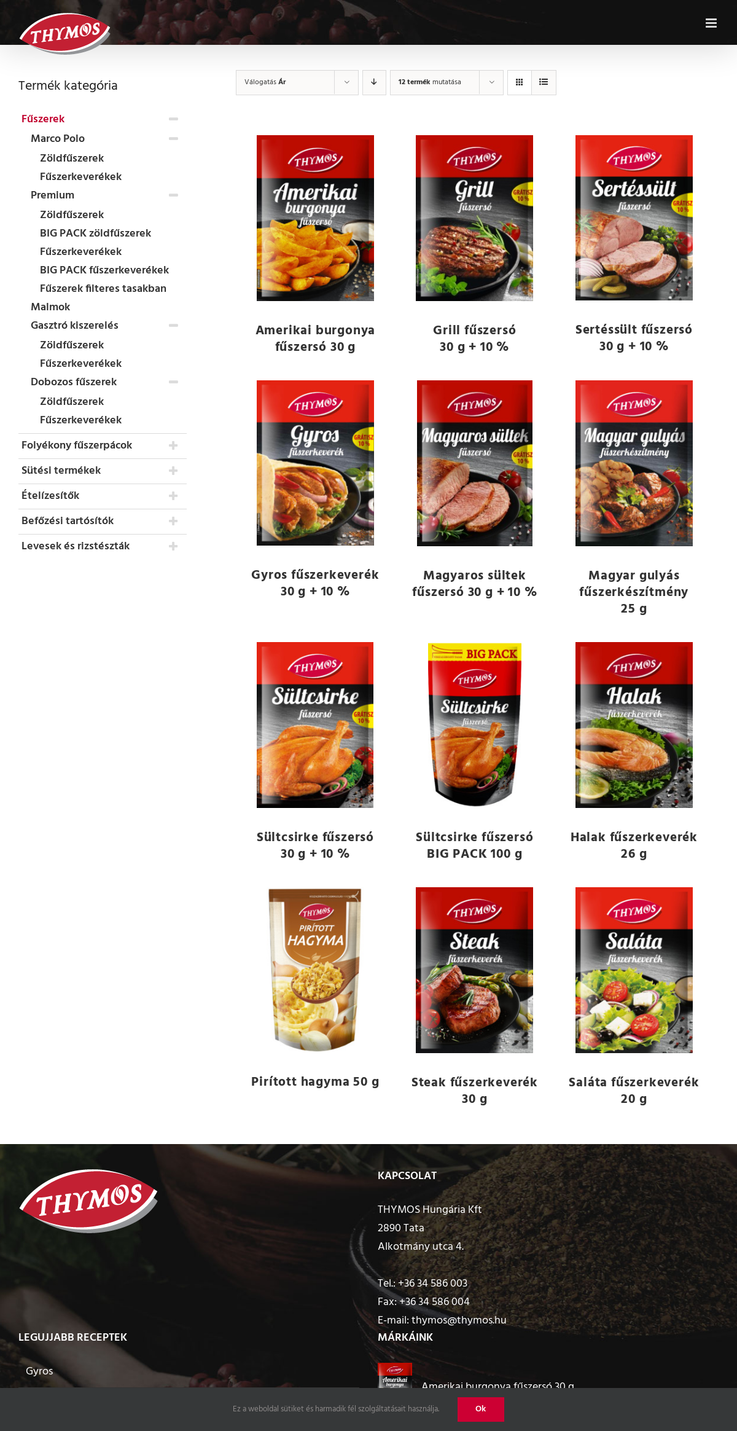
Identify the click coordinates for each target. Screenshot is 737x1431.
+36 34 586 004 (434, 1302)
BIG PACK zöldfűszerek (95, 234)
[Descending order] (374, 82)
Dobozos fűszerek (74, 382)
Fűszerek (42, 119)
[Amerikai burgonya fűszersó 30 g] (315, 218)
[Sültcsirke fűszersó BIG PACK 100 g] (475, 725)
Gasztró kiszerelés (75, 326)
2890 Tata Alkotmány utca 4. (421, 1238)
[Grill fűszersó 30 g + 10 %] (475, 218)
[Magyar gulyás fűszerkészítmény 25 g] (634, 463)
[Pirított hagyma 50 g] (315, 970)
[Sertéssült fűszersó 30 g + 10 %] (634, 217)
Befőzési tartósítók (67, 521)
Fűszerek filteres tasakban (103, 289)
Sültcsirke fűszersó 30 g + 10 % (315, 846)
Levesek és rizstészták (75, 546)
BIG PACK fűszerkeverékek (104, 271)
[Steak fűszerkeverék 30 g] (475, 970)
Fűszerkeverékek (81, 177)
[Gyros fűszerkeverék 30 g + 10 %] (315, 463)
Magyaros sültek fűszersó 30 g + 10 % (474, 584)
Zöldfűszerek (72, 159)
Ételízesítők (50, 496)
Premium (52, 196)
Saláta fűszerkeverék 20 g (634, 1091)
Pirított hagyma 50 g (315, 1082)
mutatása (430, 82)
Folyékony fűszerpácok (76, 446)
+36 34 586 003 (432, 1284)
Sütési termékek (61, 471)
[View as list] (544, 83)
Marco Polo (58, 139)
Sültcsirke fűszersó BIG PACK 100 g (474, 846)
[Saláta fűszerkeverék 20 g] (634, 970)
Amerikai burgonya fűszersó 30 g (315, 339)
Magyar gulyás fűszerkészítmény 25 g (633, 592)
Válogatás (265, 82)
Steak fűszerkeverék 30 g (474, 1091)
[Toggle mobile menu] (712, 20)
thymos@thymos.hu (459, 1321)
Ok (480, 1409)
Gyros (39, 1372)
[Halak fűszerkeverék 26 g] (634, 725)
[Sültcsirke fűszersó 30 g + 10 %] (315, 725)
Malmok (50, 307)
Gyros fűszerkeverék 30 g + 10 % (315, 583)
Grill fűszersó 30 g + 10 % (474, 339)
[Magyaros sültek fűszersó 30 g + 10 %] (475, 463)
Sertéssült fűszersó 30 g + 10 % (634, 338)
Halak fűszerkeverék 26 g (634, 846)
